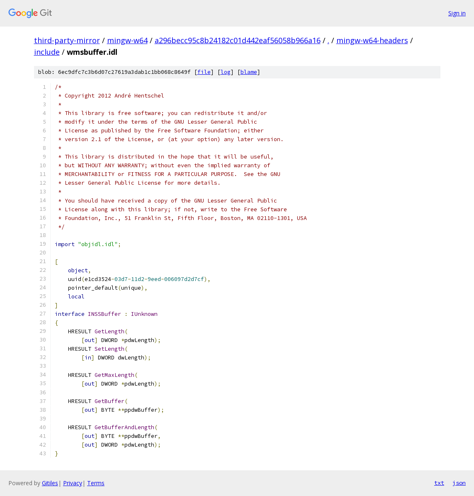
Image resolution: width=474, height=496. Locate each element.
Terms (96, 483)
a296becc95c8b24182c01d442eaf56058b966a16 (238, 40)
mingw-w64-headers (372, 40)
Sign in (457, 13)
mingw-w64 (127, 40)
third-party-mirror (67, 40)
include (47, 52)
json (459, 482)
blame (249, 72)
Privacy (72, 483)
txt (439, 482)
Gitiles (50, 483)
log (226, 72)
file (204, 72)
